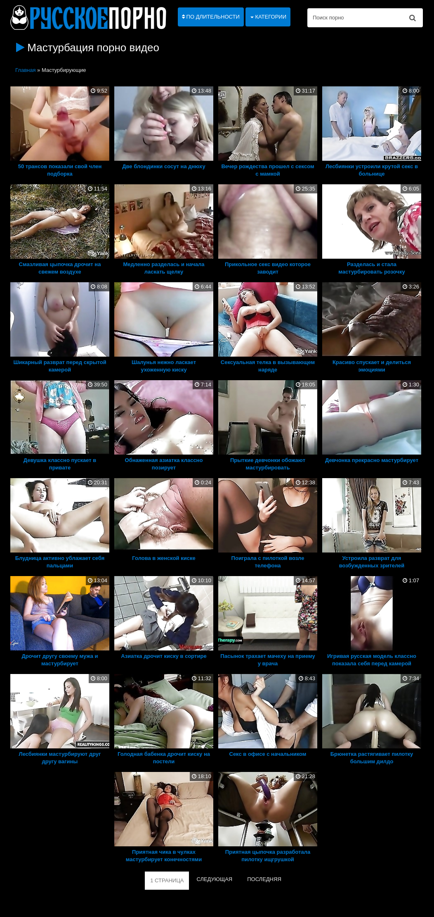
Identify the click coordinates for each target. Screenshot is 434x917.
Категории (268, 17)
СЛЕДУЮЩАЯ (214, 879)
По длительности (211, 17)
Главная (25, 70)
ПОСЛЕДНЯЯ (264, 879)
